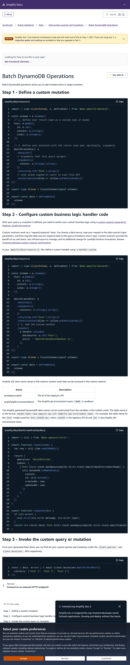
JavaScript (7, 25)
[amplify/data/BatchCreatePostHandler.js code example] (65, 482)
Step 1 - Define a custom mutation (35, 92)
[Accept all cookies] (24, 658)
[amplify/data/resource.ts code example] (65, 156)
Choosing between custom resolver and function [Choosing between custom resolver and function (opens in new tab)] (26, 242)
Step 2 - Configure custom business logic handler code (55, 214)
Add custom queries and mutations (66, 25)
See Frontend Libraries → (18, 61)
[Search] (115, 14)
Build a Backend (26, 25)
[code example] (65, 569)
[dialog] (65, 644)
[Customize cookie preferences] (106, 658)
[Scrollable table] (65, 395)
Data (41, 25)
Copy (120, 102)
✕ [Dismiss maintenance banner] (124, 38)
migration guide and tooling (28, 40)
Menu (8, 14)
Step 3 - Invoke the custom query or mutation (46, 538)
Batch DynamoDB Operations (103, 25)
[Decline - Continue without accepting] (65, 658)
